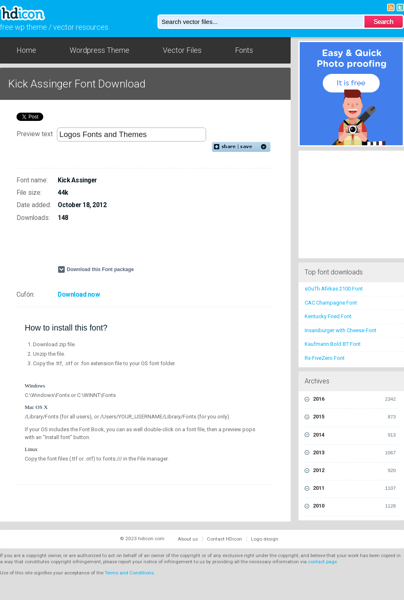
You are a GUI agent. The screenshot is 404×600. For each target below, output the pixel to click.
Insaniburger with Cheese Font (340, 330)
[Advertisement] (154, 247)
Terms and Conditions (129, 573)
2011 (354, 488)
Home (26, 50)
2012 (354, 470)
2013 (354, 452)
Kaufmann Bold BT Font (333, 344)
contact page (322, 562)
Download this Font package (100, 269)
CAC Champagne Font (331, 303)
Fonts (244, 50)
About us (188, 539)
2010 (354, 506)
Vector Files (182, 50)
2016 (354, 399)
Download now (79, 294)
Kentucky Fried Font (328, 316)
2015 (354, 416)
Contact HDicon (224, 539)
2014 (354, 435)
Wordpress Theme (99, 50)
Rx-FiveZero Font (325, 358)
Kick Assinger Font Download (77, 84)
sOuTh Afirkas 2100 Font (334, 289)
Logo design (264, 539)
